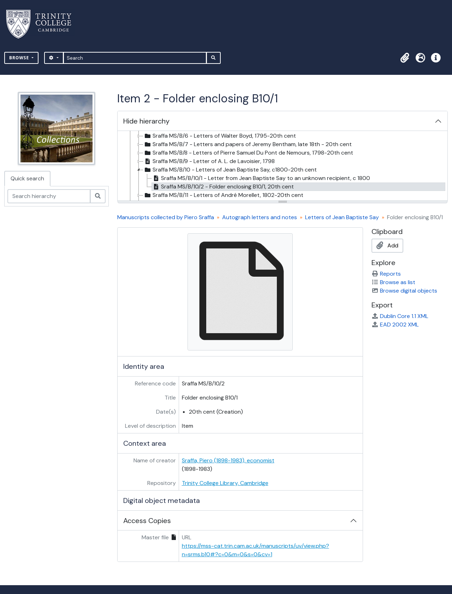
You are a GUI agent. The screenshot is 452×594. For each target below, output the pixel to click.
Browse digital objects (404, 290)
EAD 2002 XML (395, 324)
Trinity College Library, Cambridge (225, 483)
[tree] (282, 166)
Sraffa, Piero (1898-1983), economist (228, 460)
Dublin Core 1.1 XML (399, 316)
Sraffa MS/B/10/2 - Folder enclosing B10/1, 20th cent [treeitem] (223, 186)
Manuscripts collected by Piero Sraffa (165, 217)
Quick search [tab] (27, 178)
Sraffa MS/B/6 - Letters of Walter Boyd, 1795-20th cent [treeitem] (219, 136)
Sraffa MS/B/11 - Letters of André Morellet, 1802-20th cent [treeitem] (223, 195)
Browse (19, 58)
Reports (386, 273)
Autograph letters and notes (259, 217)
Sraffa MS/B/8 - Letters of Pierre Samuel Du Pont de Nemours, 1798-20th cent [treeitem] (248, 153)
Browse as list (393, 282)
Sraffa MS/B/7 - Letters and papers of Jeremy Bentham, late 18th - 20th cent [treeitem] (247, 144)
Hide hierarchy (146, 121)
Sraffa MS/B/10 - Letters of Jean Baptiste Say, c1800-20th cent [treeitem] (230, 170)
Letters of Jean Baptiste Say (342, 217)
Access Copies (147, 520)
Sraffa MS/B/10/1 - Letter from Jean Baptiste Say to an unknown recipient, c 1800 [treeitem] (261, 178)
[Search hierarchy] (48, 196)
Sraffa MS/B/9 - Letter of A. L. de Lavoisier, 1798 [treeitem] (209, 161)
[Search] (135, 58)
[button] (404, 58)
